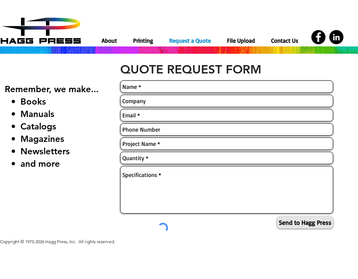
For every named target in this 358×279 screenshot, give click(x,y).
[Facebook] (318, 37)
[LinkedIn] (336, 37)
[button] (143, 40)
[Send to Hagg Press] (305, 222)
